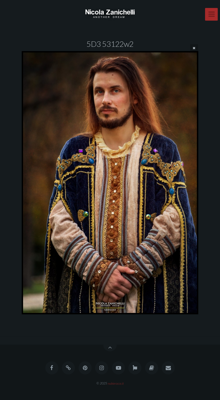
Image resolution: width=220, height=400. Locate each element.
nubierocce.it (116, 383)
